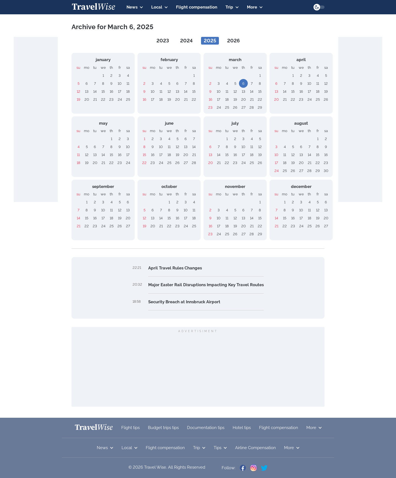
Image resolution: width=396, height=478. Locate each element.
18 (128, 91)
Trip (232, 7)
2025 (210, 40)
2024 (186, 40)
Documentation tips (205, 427)
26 (235, 107)
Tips (220, 447)
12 (78, 91)
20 (86, 99)
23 (111, 99)
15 (103, 91)
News (135, 7)
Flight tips (130, 427)
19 (78, 99)
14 (95, 91)
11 (128, 83)
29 (260, 107)
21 (95, 99)
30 (326, 171)
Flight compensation (196, 7)
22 (103, 99)
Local (159, 7)
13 (87, 91)
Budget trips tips (163, 427)
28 (251, 107)
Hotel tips (242, 427)
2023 (162, 40)
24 (120, 99)
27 (243, 107)
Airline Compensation (255, 447)
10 (120, 83)
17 (119, 91)
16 (111, 91)
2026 (233, 40)
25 (128, 99)
